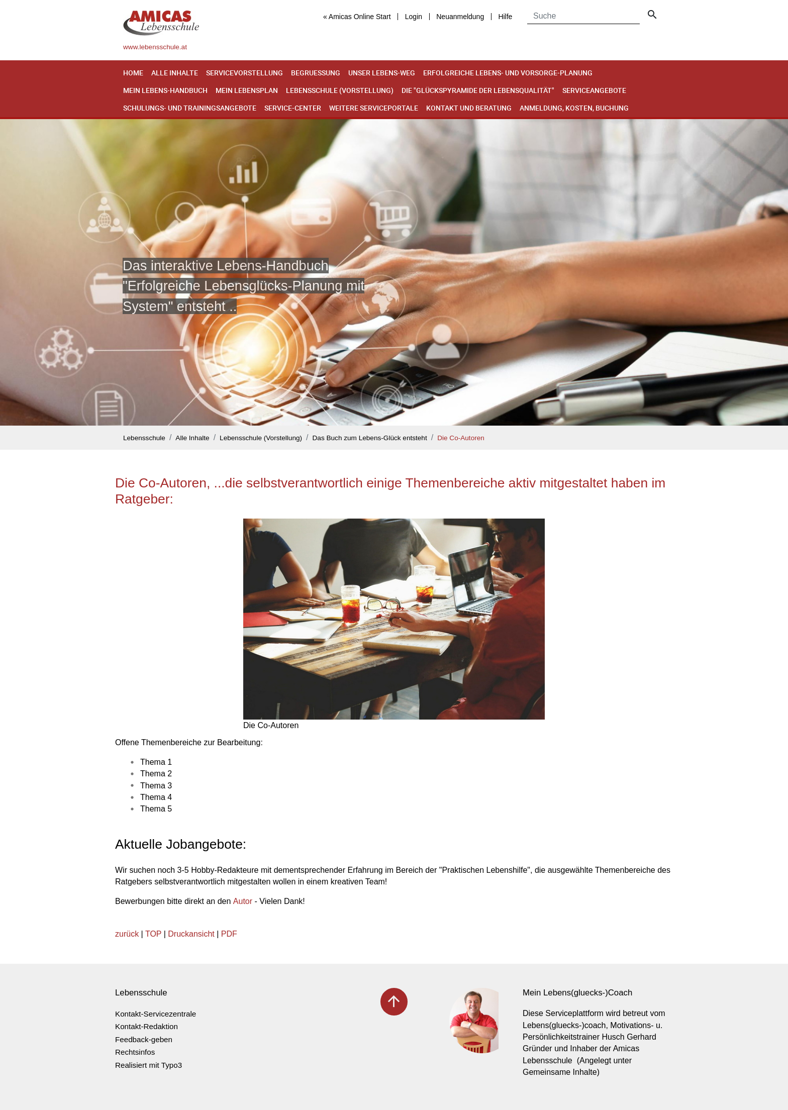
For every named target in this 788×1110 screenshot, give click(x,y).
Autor (242, 901)
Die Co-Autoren (460, 438)
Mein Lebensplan (247, 90)
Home (133, 72)
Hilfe (505, 16)
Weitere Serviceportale (373, 108)
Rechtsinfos (135, 1052)
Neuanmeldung (460, 16)
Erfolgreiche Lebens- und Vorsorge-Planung (508, 72)
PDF (229, 934)
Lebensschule (144, 438)
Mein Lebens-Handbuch (165, 90)
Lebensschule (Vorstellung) (339, 90)
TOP (153, 934)
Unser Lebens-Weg (381, 72)
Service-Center (292, 108)
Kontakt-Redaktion (146, 1026)
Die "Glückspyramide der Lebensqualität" (478, 90)
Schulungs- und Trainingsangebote (189, 108)
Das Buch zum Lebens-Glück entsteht (370, 438)
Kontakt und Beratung (469, 108)
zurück (127, 934)
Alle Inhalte (174, 72)
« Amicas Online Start (357, 16)
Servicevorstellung (244, 72)
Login (413, 16)
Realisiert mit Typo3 (148, 1065)
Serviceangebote (594, 90)
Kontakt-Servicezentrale (155, 1014)
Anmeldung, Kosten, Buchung (574, 108)
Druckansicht (191, 934)
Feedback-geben (143, 1039)
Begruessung (315, 72)
